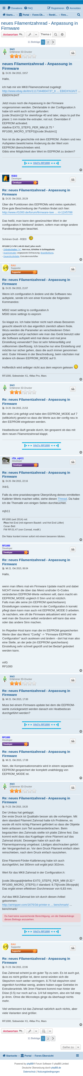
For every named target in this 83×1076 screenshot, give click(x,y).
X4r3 (12, 49)
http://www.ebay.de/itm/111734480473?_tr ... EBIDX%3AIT (39, 91)
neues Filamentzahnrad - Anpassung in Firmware (39, 26)
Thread (62, 498)
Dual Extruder (10, 253)
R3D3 (14, 176)
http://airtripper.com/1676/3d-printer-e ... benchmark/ (35, 904)
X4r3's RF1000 (41, 163)
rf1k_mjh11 (18, 458)
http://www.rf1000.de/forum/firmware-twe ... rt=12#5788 (37, 212)
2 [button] (48, 42)
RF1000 (6, 546)
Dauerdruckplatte (11, 256)
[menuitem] (14, 8)
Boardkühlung (47, 253)
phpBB (30, 1064)
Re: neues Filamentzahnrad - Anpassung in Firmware (36, 192)
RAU (13, 265)
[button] (53, 42)
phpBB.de (56, 1068)
